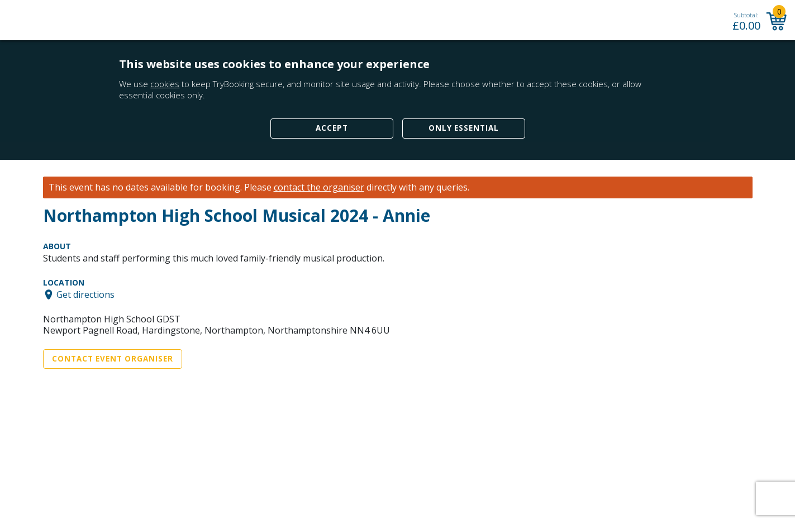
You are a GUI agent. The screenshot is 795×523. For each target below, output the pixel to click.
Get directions (85, 294)
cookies (164, 83)
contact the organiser (319, 187)
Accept (332, 128)
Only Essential (464, 128)
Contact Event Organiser (112, 359)
